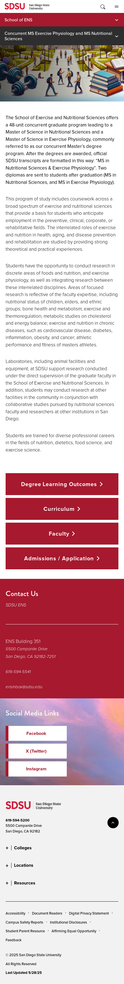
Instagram (36, 769)
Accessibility (15, 913)
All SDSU (116, 7)
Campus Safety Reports (24, 922)
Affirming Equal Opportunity (74, 930)
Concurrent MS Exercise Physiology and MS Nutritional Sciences (58, 35)
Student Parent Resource (25, 930)
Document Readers (47, 913)
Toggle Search (102, 6)
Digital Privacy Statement (89, 913)
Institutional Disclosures (68, 922)
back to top (113, 822)
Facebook (36, 733)
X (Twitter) (36, 751)
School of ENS (18, 20)
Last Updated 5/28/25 (24, 972)
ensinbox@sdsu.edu (24, 687)
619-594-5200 (17, 820)
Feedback (14, 939)
